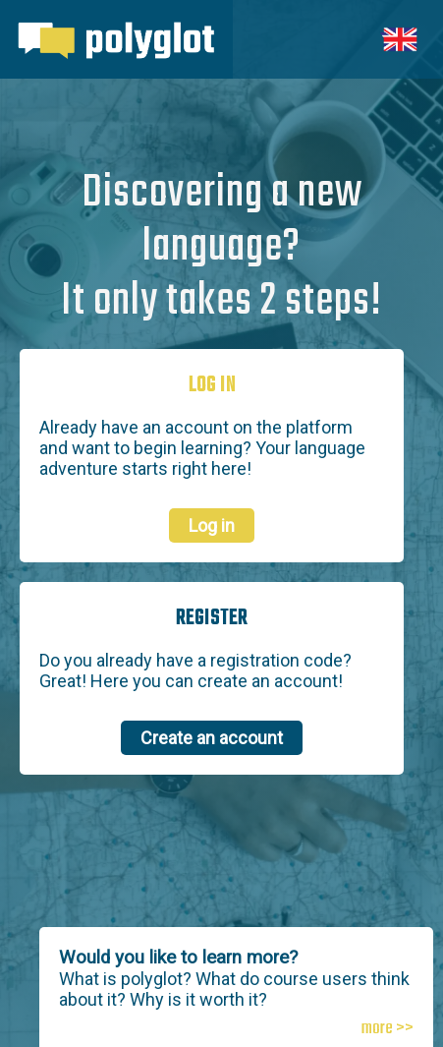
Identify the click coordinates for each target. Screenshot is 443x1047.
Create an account (211, 737)
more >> (387, 1029)
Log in (212, 525)
